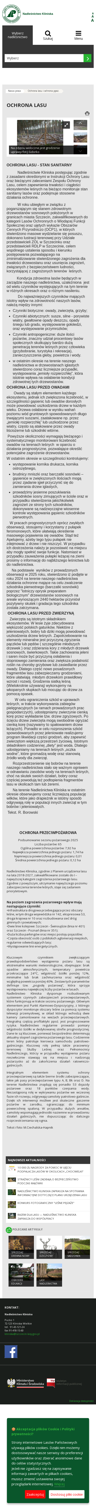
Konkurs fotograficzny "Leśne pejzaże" (46, 1203)
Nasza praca (14, 90)
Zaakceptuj (35, 1494)
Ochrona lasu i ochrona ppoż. (43, 90)
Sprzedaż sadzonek (73, 1254)
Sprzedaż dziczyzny (46, 1254)
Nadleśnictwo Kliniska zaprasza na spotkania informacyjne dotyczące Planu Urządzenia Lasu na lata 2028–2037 (52, 1195)
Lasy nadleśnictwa (48, 1282)
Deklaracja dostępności (81, 1401)
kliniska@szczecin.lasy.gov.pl (22, 1334)
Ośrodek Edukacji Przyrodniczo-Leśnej (21, 1285)
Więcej (59, 1484)
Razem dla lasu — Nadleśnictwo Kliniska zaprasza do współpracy (47, 1216)
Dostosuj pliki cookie (67, 1494)
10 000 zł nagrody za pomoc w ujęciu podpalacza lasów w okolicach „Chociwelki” (50, 1169)
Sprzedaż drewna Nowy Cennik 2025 (20, 1256)
